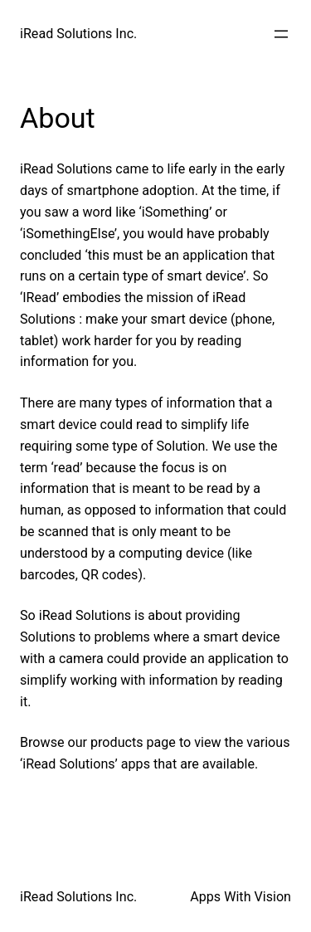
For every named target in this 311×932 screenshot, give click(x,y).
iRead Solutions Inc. (78, 33)
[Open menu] (281, 34)
